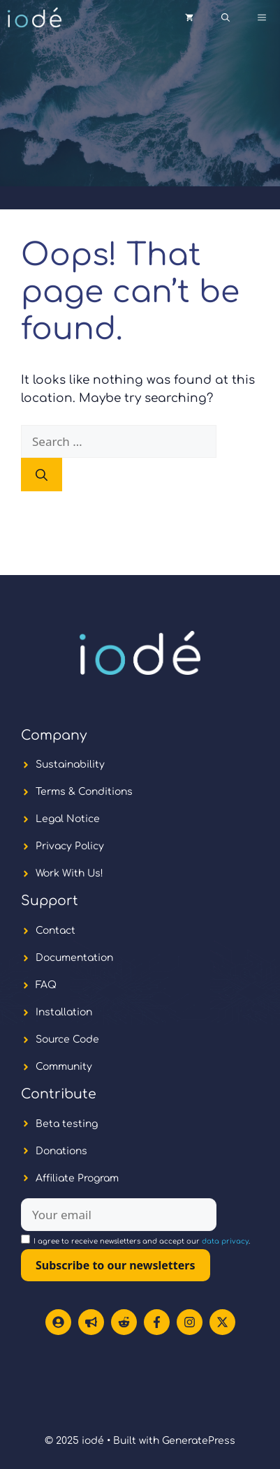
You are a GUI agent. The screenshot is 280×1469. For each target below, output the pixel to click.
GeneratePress (198, 1441)
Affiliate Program (77, 1178)
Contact (55, 930)
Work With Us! (69, 873)
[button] (225, 17)
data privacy (225, 1241)
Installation (64, 1012)
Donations (61, 1151)
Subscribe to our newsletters (116, 1265)
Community (64, 1066)
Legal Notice (68, 819)
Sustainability (70, 764)
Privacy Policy (70, 846)
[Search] (41, 474)
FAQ (46, 985)
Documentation (74, 958)
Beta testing (67, 1124)
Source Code (67, 1039)
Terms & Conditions (84, 791)
